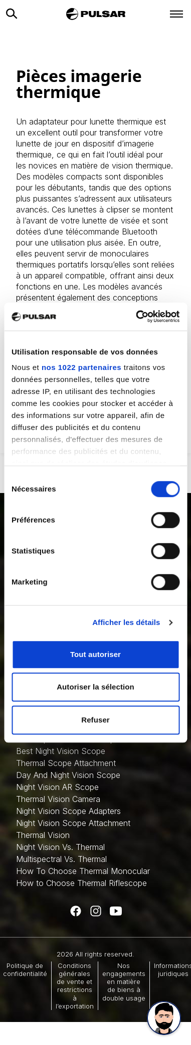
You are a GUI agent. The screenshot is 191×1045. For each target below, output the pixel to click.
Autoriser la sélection (95, 686)
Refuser (95, 720)
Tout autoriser (95, 654)
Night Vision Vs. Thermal (60, 847)
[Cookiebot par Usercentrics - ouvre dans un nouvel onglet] (136, 316)
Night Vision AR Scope (57, 787)
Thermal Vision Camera (58, 799)
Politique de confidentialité (25, 970)
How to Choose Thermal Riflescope (81, 883)
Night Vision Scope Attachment (73, 823)
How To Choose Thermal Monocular (83, 871)
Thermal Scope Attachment (66, 763)
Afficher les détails (126, 622)
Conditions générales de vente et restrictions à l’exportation (75, 986)
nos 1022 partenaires (81, 367)
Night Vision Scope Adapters (68, 811)
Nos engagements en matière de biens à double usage (123, 982)
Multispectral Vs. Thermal (61, 859)
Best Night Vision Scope (60, 751)
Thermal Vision (43, 835)
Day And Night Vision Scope (68, 775)
